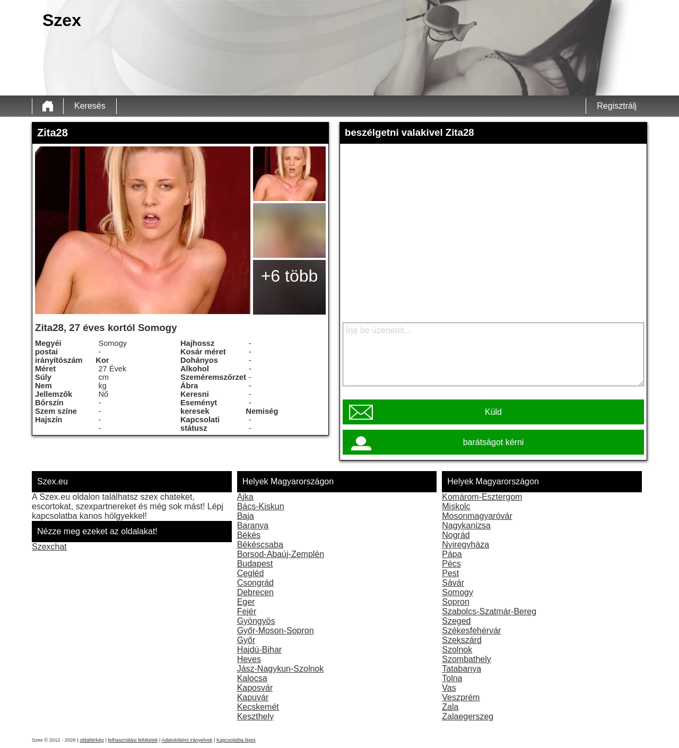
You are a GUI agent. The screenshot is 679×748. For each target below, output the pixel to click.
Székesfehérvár (471, 630)
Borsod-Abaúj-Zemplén (281, 554)
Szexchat (49, 546)
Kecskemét (258, 706)
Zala (450, 706)
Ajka (245, 496)
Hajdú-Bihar (259, 649)
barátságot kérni (493, 442)
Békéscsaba (260, 544)
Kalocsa (252, 678)
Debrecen (255, 592)
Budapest (255, 563)
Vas (449, 687)
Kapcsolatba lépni (236, 740)
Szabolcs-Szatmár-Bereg (489, 611)
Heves (249, 659)
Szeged (456, 620)
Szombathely (466, 659)
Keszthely (255, 716)
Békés (248, 535)
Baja (245, 515)
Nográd (455, 535)
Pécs (451, 563)
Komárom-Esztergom (482, 496)
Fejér (246, 611)
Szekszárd (462, 640)
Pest (450, 573)
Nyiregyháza (465, 544)
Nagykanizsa (466, 525)
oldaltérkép (92, 740)
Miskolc (456, 506)
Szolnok (457, 649)
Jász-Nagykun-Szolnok (280, 668)
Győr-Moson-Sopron (275, 630)
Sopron (455, 601)
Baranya (253, 525)
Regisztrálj (617, 105)
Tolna (452, 678)
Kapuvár (253, 697)
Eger (246, 601)
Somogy (457, 592)
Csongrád (255, 582)
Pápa (452, 554)
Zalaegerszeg (467, 716)
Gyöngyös (256, 620)
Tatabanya (461, 668)
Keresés (90, 105)
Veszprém (461, 697)
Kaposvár (255, 687)
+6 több (289, 275)
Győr (246, 640)
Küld (493, 411)
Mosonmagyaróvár (477, 515)
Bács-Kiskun (260, 506)
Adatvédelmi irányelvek (186, 740)
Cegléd (250, 573)
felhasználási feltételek (133, 740)
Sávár (453, 582)
